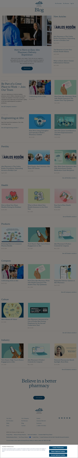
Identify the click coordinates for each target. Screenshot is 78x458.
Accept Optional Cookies (58, 456)
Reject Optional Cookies (58, 452)
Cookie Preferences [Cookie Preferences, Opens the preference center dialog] (58, 448)
